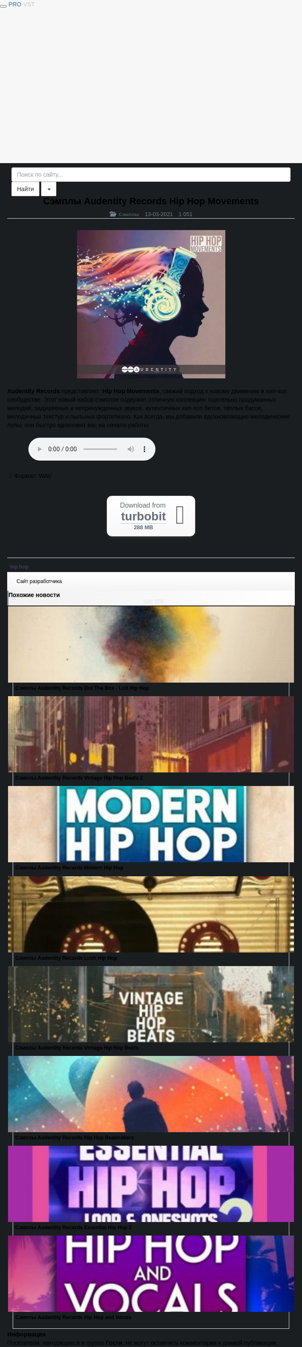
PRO (21, 4)
